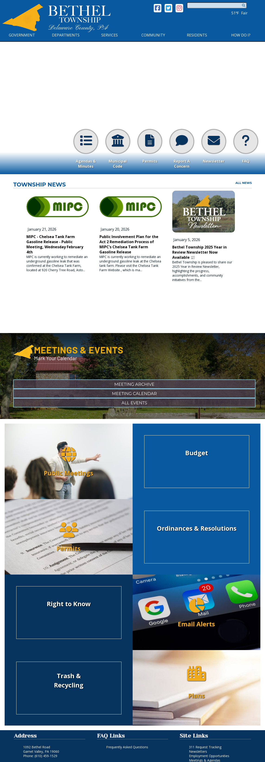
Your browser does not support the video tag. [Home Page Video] (132, 107)
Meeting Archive (134, 384)
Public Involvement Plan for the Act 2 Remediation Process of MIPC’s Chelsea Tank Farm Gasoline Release (128, 244)
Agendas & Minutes (85, 149)
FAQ (245, 146)
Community (153, 35)
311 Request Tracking (205, 747)
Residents (197, 35)
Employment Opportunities (209, 756)
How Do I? (240, 35)
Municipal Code (117, 149)
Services (109, 35)
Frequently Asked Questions (127, 747)
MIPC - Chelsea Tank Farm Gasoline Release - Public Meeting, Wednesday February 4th (54, 244)
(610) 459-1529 (46, 756)
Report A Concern (181, 149)
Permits (149, 146)
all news (243, 183)
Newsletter (213, 146)
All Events (134, 403)
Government (22, 35)
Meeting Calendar (134, 393)
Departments (66, 35)
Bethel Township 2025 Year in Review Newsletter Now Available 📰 (199, 252)
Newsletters (198, 751)
